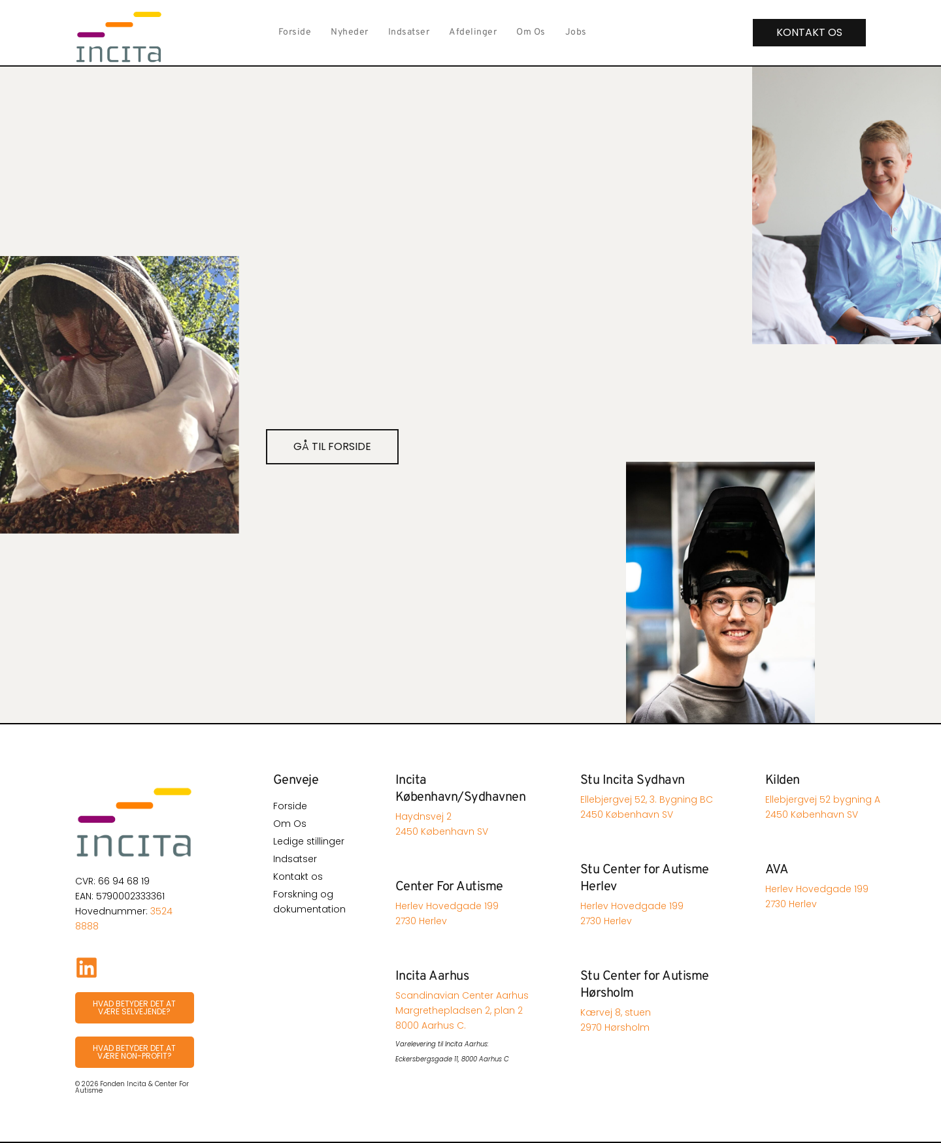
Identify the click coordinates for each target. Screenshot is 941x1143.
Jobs (576, 32)
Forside (295, 32)
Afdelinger (473, 32)
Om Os (531, 32)
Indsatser (409, 32)
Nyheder (350, 32)
